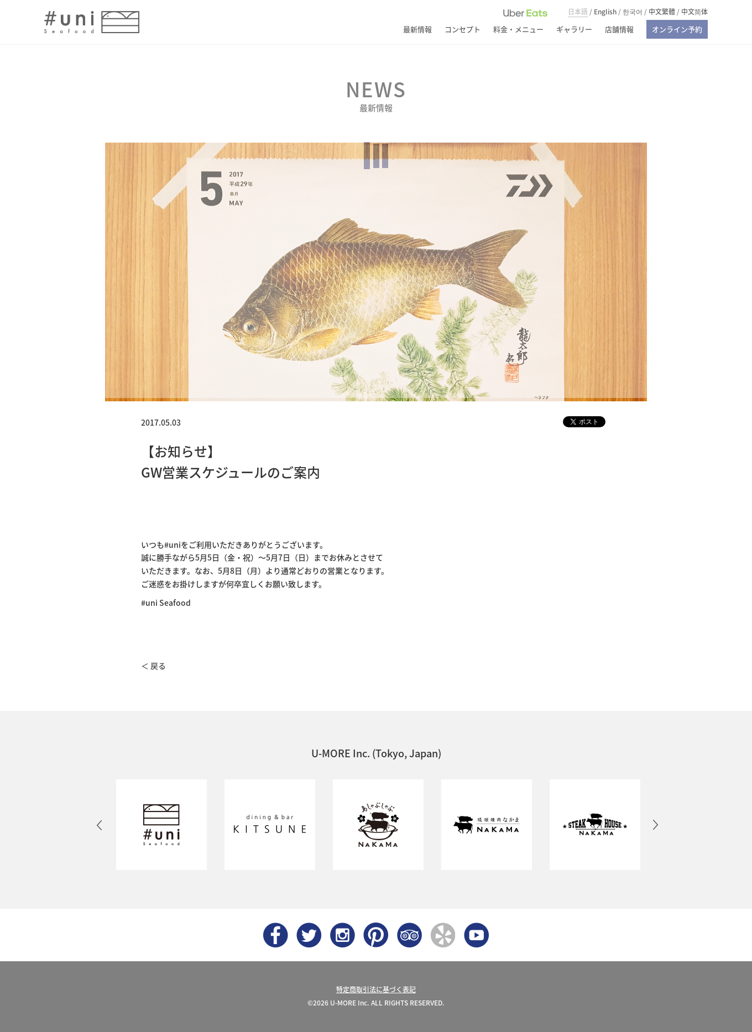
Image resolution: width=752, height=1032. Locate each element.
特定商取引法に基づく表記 (376, 989)
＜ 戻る (153, 665)
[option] (159, 824)
